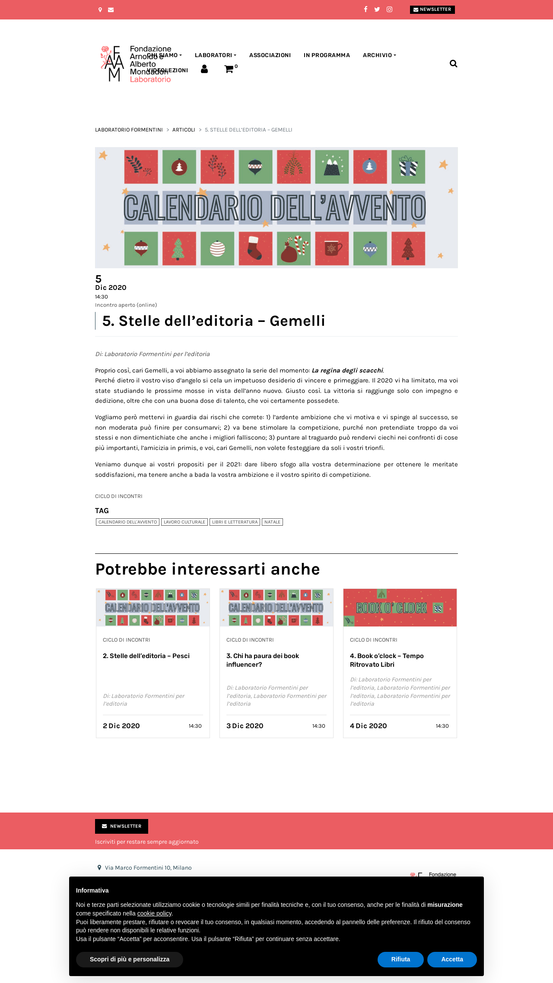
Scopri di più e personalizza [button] (129, 959)
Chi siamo (162, 55)
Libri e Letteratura (234, 522)
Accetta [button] (452, 959)
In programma (327, 55)
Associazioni (270, 55)
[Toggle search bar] (453, 64)
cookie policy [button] (154, 913)
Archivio (377, 55)
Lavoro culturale (184, 522)
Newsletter (432, 9)
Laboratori (213, 55)
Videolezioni (167, 70)
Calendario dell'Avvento (128, 522)
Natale (272, 522)
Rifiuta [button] (400, 959)
